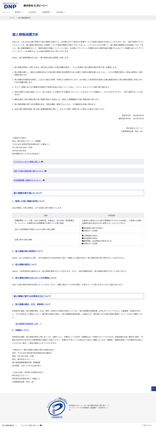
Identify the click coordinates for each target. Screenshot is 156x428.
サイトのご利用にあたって (30, 425)
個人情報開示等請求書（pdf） (27, 323)
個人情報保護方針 (8, 425)
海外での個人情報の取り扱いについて (29, 171)
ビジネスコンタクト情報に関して (27, 161)
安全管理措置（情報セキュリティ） (28, 180)
